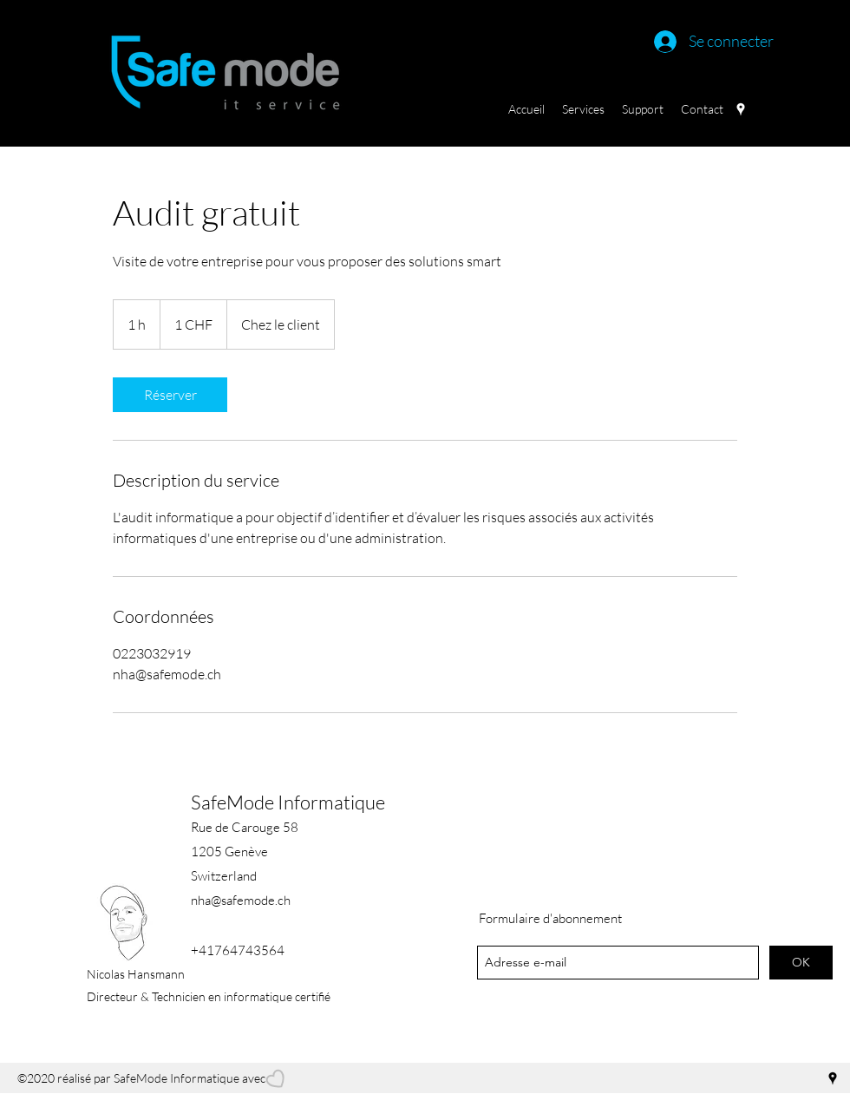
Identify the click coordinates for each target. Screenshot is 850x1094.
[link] (170, 394)
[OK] (801, 962)
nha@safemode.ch (241, 900)
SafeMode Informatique (288, 802)
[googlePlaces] (740, 109)
